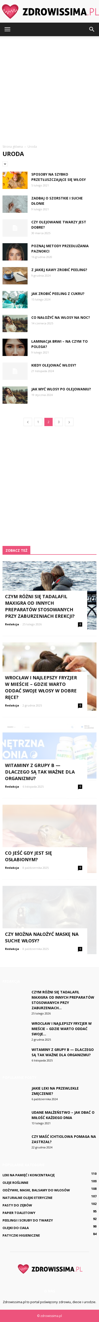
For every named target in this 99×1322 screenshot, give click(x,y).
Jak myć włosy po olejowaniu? (61, 389)
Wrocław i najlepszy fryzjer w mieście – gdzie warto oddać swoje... (62, 1028)
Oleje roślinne (15, 1182)
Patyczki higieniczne (21, 1235)
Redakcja (12, 624)
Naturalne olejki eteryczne (27, 1197)
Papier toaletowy (19, 1212)
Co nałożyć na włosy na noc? (60, 317)
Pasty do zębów (17, 1205)
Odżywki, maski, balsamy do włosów (36, 1190)
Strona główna (13, 146)
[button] (92, 29)
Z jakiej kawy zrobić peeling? (59, 269)
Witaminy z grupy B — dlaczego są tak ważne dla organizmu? (40, 771)
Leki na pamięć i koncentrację (29, 1175)
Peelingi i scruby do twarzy (28, 1220)
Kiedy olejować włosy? (53, 365)
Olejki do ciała (16, 1228)
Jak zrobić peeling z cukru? (57, 293)
